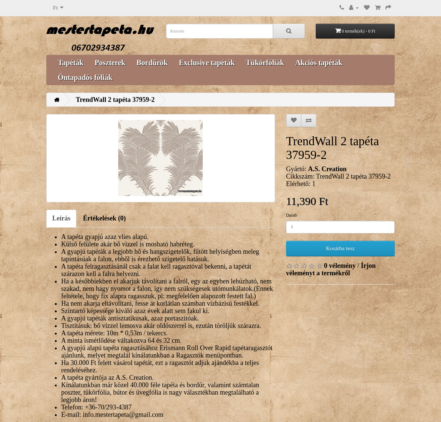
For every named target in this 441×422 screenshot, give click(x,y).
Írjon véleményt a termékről (331, 269)
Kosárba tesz (340, 248)
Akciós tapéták (318, 63)
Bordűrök (152, 63)
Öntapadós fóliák (85, 77)
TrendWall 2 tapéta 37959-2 (115, 99)
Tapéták (70, 63)
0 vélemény (339, 265)
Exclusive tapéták (207, 63)
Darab (291, 215)
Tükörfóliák (265, 63)
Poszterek (109, 63)
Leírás (61, 218)
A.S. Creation (327, 169)
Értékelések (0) (104, 218)
